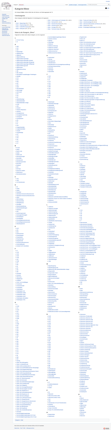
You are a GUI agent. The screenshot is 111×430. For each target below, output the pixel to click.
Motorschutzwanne (52, 294)
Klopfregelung (51, 130)
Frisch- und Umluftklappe (22, 282)
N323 (49, 347)
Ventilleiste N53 (83, 259)
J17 (49, 79)
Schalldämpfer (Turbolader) (86, 80)
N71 (49, 360)
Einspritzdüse (19, 237)
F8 (17, 266)
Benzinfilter (19, 158)
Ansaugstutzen (19, 118)
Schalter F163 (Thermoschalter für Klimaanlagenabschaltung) (94, 92)
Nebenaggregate (52, 374)
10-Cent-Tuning (20, 40)
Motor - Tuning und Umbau (86, 20)
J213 (49, 83)
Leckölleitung (51, 233)
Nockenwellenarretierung (54, 377)
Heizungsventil (51, 61)
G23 (17, 322)
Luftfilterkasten (51, 254)
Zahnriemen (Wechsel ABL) (86, 323)
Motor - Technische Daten (54, 29)
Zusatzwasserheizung (85, 365)
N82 (49, 367)
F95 (17, 270)
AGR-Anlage (19, 90)
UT (80, 205)
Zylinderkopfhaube (84, 379)
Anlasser (18, 107)
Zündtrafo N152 (83, 386)
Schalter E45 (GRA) (84, 89)
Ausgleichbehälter (20, 127)
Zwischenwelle (83, 370)
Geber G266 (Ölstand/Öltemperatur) (24, 376)
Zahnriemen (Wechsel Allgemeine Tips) (89, 325)
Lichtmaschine (51, 247)
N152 (49, 326)
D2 (17, 186)
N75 (49, 361)
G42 (17, 334)
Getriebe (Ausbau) (52, 38)
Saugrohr (82, 71)
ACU (17, 78)
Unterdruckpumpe (84, 200)
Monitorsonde (51, 281)
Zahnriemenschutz (84, 332)
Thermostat (82, 171)
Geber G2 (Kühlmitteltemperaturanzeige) (25, 374)
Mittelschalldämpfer (52, 276)
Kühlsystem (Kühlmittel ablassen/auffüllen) (58, 196)
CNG (17, 180)
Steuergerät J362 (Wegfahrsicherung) (88, 147)
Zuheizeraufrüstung (84, 358)
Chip (17, 178)
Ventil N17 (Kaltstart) (85, 236)
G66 (17, 343)
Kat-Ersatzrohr (51, 109)
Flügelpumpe (19, 278)
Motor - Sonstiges (52, 27)
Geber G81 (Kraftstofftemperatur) (24, 409)
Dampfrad (18, 192)
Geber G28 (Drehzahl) (21, 380)
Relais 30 (82, 40)
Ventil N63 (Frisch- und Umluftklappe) (88, 249)
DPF (17, 211)
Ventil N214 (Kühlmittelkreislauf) (87, 240)
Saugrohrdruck (83, 73)
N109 (49, 318)
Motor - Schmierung (52, 25)
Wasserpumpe (83, 297)
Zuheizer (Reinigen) (84, 354)
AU (17, 123)
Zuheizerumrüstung (84, 361)
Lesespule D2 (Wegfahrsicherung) (56, 245)
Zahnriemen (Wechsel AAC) (86, 321)
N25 (49, 340)
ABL (17, 71)
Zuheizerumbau (83, 360)
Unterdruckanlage (84, 198)
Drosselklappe (19, 218)
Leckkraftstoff (51, 231)
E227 (17, 228)
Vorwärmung (83, 278)
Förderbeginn (19, 289)
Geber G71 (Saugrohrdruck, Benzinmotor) (26, 401)
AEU (17, 85)
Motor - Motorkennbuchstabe (54, 23)
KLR (49, 133)
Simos (81, 131)
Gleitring (50, 40)
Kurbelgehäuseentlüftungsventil (55, 170)
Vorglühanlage (83, 266)
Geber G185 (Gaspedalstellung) (23, 373)
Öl (80, 396)
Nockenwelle (51, 375)
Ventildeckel (83, 256)
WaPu (81, 288)
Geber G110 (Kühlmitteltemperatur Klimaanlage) (27, 367)
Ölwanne (82, 414)
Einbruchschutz (20, 233)
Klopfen (50, 128)
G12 (17, 311)
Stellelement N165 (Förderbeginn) (88, 141)
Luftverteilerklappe (52, 259)
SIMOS (81, 129)
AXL (17, 139)
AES (17, 81)
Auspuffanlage (19, 132)
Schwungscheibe (84, 117)
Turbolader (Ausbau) (85, 183)
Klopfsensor (51, 131)
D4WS (17, 190)
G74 (17, 351)
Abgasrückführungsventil (22, 65)
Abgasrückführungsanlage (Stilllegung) (25, 64)
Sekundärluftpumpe (84, 122)
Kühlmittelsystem (52, 193)
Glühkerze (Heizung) (53, 45)
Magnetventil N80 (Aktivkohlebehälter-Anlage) (58, 269)
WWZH (81, 309)
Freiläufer (18, 280)
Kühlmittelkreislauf (52, 188)
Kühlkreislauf (51, 181)
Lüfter (49, 261)
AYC (17, 141)
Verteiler (82, 263)
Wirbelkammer (83, 308)
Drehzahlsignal (19, 216)
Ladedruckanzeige (52, 210)
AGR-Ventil (19, 92)
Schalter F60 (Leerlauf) (85, 103)
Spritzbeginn (83, 136)
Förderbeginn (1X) (20, 291)
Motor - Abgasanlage (21, 23)
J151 (49, 77)
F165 (17, 255)
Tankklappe (82, 169)
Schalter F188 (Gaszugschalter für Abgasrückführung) (92, 99)
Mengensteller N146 (53, 272)
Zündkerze (82, 381)
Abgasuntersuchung (21, 69)
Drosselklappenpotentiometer (23, 220)
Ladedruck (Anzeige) (53, 208)
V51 (81, 217)
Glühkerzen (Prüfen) (53, 47)
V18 (81, 212)
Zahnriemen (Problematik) (86, 316)
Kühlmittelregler (51, 191)
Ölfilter (81, 403)
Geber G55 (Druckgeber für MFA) (24, 388)
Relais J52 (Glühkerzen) (85, 56)
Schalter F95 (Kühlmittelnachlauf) (87, 110)
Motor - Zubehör (83, 25)
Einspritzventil (19, 240)
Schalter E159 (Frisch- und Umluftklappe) (89, 85)
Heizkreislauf (51, 57)
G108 (17, 306)
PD (49, 392)
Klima (49, 123)
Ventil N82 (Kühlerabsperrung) (87, 254)
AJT (17, 97)
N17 (49, 333)
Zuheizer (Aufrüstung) (85, 349)
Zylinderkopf (83, 374)
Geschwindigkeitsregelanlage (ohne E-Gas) (26, 417)
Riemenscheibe (83, 59)
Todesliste (82, 172)
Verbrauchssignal (84, 261)
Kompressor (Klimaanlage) (54, 149)
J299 (49, 86)
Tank (81, 164)
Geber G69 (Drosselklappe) (22, 395)
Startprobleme (83, 140)
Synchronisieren (83, 157)
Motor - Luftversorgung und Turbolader (57, 20)
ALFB (17, 104)
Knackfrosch (51, 135)
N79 (49, 363)
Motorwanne (51, 302)
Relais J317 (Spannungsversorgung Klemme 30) (91, 52)
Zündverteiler (83, 390)
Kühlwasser (51, 200)
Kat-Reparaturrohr (52, 110)
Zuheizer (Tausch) (84, 356)
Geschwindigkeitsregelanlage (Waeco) (57, 37)
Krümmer (50, 167)
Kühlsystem (51, 195)
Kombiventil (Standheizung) (54, 142)
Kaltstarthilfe (51, 105)
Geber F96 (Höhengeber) (22, 362)
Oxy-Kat (50, 385)
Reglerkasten (51, 416)
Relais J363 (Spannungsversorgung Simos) (90, 54)
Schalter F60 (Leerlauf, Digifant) (87, 105)
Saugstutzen (83, 76)
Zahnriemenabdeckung (85, 330)
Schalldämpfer (83, 78)
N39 (49, 351)
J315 (49, 88)
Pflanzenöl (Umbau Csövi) (54, 397)
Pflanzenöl (50, 394)
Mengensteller (51, 271)
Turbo (81, 179)
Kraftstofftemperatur (52, 165)
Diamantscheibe (20, 200)
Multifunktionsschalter (53, 309)
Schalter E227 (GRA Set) (86, 87)
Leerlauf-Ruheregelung (53, 234)
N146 (49, 323)
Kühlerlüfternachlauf (53, 179)
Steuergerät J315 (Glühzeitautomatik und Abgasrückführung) (94, 145)
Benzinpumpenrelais (21, 161)
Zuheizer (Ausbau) (84, 351)
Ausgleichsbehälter (20, 129)
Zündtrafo (82, 384)
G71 (17, 348)
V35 (81, 213)
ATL (17, 122)
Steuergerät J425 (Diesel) (86, 150)
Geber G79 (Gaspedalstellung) (23, 404)
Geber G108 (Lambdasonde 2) (23, 366)
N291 (49, 344)
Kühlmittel (50, 182)
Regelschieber (51, 414)
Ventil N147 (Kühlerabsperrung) (87, 233)
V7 (80, 220)
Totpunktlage (83, 176)
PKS (49, 399)
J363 (49, 93)
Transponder (83, 178)
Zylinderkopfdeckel (84, 375)
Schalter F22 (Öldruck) (85, 101)
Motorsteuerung (52, 297)
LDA (49, 229)
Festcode (18, 275)
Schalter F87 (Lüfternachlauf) (86, 108)
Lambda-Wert (51, 224)
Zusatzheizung (83, 363)
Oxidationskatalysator (53, 384)
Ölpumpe (82, 410)
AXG (17, 136)
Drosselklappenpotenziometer (23, 222)
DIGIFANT (18, 209)
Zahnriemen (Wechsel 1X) (86, 318)
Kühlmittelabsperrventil (53, 184)
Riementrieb (83, 63)
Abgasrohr (18, 55)
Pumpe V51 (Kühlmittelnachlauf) (55, 409)
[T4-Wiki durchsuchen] (99, 5)
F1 (17, 250)
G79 (17, 353)
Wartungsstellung (84, 294)
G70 (17, 346)
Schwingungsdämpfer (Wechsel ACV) (88, 113)
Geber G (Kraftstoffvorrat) (22, 364)
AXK (17, 137)
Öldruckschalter (83, 401)
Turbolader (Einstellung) (85, 185)
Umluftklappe (83, 195)
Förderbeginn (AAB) (21, 292)
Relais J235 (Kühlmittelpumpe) (87, 49)
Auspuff (18, 130)
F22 (17, 262)
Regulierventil (83, 37)
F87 (17, 268)
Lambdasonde (51, 227)
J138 (49, 76)
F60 (17, 264)
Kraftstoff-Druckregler (53, 151)
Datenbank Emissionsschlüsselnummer (25, 195)
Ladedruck (50, 206)
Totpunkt (82, 174)
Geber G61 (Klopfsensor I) (22, 390)
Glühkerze (50, 44)
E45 (17, 230)
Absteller (18, 76)
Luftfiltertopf (51, 256)
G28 (17, 327)
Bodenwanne (19, 172)
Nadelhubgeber (51, 370)
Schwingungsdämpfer (85, 112)
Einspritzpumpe (20, 239)
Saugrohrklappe (83, 75)
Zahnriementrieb (84, 333)
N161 (49, 330)
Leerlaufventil (51, 241)
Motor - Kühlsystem (20, 28)
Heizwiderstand (51, 62)
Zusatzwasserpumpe (85, 367)
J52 (49, 97)
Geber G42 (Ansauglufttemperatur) (24, 387)
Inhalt (22, 420)
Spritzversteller (83, 138)
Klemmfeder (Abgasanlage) (54, 121)
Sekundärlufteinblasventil (86, 120)
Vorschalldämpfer (84, 275)
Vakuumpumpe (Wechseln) (86, 226)
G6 (17, 337)
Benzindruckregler (20, 156)
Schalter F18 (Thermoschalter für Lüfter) (89, 98)
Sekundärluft (83, 119)
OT (49, 382)
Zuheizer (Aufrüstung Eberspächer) (88, 347)
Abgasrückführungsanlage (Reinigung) (25, 62)
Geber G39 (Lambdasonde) (22, 383)
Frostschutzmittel (20, 285)
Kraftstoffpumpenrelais (53, 161)
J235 (49, 85)
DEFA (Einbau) (19, 199)
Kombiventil (51, 140)
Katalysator (50, 112)
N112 (49, 319)
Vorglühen (82, 268)
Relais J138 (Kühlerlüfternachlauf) (88, 42)
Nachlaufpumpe (52, 368)
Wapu (81, 290)
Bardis (17, 153)
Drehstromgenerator (21, 213)
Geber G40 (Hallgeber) (21, 385)
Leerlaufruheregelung (53, 238)
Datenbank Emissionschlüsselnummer (25, 193)
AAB (17, 46)
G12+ (17, 313)
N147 (49, 325)
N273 (49, 342)
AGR (17, 86)
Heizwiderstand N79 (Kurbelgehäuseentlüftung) (59, 64)
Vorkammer (82, 273)
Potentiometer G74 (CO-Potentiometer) (57, 402)
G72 (17, 350)
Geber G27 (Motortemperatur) (23, 378)
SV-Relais (82, 155)
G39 (17, 330)
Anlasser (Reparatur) (21, 109)
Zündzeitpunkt (83, 391)
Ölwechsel (82, 415)
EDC (17, 232)
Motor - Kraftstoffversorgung (22, 26)
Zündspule (82, 383)
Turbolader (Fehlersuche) (86, 187)
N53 (49, 354)
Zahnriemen (83, 314)
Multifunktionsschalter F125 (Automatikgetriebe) (59, 311)
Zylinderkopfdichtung (85, 377)
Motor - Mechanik (52, 22)
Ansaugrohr (19, 116)
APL (17, 120)
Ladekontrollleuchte (52, 217)
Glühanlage (51, 42)
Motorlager (50, 290)
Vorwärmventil (83, 280)
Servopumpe (83, 127)
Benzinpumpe (19, 160)
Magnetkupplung (52, 265)
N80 (49, 365)
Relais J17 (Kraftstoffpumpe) (86, 45)
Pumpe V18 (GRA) (52, 408)
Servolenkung (83, 126)
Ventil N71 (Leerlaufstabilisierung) (88, 250)
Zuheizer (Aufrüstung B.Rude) (87, 344)
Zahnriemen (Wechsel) (85, 328)
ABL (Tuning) (19, 72)
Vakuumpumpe (83, 222)
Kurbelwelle (51, 172)
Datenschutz (16, 428)
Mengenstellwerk (52, 274)
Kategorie (17, 420)
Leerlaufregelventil (52, 236)
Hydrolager (50, 69)
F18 (17, 259)
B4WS (17, 149)
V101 (81, 210)
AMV (17, 106)
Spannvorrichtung (84, 134)
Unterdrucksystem (84, 203)
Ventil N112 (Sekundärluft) (86, 231)
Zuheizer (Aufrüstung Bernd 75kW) (88, 346)
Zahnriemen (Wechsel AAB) (86, 319)
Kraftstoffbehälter (52, 154)
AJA (17, 95)
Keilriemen (50, 114)
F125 (17, 252)
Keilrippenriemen (52, 116)
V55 (81, 219)
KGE (49, 117)
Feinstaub (18, 273)
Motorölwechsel (51, 306)
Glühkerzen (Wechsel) (53, 49)
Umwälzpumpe (83, 196)
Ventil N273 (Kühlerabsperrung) (87, 243)
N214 (49, 337)
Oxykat (50, 387)
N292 (49, 346)
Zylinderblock (83, 372)
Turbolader (82, 181)
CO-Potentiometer (20, 182)
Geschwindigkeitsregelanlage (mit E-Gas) (25, 415)
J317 (49, 90)
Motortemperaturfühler (53, 299)
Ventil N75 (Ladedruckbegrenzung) (88, 252)
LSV (49, 249)
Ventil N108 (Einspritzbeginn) (86, 227)
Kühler (49, 175)
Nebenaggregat (51, 372)
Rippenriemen (83, 65)
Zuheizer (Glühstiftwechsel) (86, 353)
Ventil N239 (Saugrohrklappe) (87, 241)
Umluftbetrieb (83, 193)
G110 (17, 309)
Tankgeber (82, 167)
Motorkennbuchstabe (53, 288)
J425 (49, 95)
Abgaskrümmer (19, 53)
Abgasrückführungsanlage (22, 58)
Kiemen (50, 119)
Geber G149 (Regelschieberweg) (24, 369)
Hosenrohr (50, 68)
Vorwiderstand (83, 277)
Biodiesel (18, 165)
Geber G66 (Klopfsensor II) (22, 394)
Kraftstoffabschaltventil (53, 152)
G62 (17, 341)
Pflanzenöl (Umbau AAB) (54, 395)
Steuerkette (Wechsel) (85, 154)
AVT (17, 134)
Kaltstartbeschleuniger (53, 103)
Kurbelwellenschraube (53, 174)
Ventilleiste (82, 257)
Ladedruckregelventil (53, 213)
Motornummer (51, 292)
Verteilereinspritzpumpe (85, 264)
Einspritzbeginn (20, 235)
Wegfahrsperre (83, 306)
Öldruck (82, 398)
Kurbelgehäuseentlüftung (54, 168)
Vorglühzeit (82, 271)
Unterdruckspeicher (84, 202)
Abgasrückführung (20, 57)
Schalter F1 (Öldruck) (85, 90)
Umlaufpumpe (83, 191)
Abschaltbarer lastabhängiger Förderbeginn (26, 74)
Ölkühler (82, 408)
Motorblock (50, 285)
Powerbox (50, 404)
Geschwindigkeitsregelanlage (23, 413)
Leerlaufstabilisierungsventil (54, 240)
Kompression (51, 144)
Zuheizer (82, 342)
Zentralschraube (84, 339)
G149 (17, 315)
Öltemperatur (83, 412)
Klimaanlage (51, 124)
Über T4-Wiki (22, 428)
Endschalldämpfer (20, 244)
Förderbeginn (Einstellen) (22, 298)
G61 (17, 339)
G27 (17, 325)
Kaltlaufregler (51, 102)
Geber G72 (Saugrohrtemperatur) (24, 402)
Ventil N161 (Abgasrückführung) (87, 234)
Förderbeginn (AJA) (20, 296)
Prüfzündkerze (51, 406)
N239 (49, 339)
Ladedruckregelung (52, 212)
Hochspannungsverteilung (54, 66)
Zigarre (81, 340)
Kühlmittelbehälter (52, 186)
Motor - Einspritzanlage (21, 25)
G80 (17, 357)
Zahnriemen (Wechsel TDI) (86, 326)
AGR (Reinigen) (20, 88)
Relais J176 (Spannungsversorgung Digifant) (90, 47)
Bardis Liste (19, 154)
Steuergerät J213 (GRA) (85, 143)
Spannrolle (82, 133)
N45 (49, 353)
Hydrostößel (51, 71)
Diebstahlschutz (20, 202)
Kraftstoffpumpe (52, 159)
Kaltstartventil (51, 107)
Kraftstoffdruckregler (53, 156)
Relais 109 (82, 38)
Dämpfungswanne (20, 223)
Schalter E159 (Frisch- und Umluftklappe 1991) (91, 82)
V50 (81, 215)
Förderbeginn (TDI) (20, 299)
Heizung (50, 59)
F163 (17, 254)
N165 (49, 332)
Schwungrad (83, 115)
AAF (17, 49)
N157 (49, 328)
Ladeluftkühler (51, 219)
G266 (17, 323)
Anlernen (18, 111)
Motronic (50, 308)
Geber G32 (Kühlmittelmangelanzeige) (25, 381)
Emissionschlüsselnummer (22, 242)
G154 (17, 316)
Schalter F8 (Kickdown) (85, 106)
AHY (17, 93)
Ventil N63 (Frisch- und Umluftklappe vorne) (90, 247)
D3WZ (17, 188)
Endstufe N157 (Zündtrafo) (22, 246)
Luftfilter (50, 250)
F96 (17, 271)
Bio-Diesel (18, 163)
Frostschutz (19, 284)
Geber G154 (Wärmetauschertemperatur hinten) (27, 371)
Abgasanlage (19, 51)
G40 (17, 332)
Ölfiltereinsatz (83, 405)
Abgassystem (19, 67)
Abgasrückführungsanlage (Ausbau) (24, 60)
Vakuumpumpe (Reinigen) (86, 224)
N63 (49, 356)
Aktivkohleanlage (20, 99)
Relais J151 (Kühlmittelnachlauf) (87, 44)
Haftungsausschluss (30, 428)
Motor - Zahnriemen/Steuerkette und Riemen (90, 23)
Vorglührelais (83, 270)
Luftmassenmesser (52, 257)
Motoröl (50, 304)
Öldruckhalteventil (84, 400)
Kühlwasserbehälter (52, 202)
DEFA (17, 197)
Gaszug (18, 360)
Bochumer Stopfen (20, 170)
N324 (49, 349)
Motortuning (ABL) (52, 301)
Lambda (50, 222)
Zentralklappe (83, 337)
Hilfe (108, 8)
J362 (49, 92)
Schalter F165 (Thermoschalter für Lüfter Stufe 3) (91, 94)
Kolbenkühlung (51, 138)
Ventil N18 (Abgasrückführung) (87, 238)
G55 (17, 336)
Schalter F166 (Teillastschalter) (87, 96)
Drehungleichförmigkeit (21, 215)
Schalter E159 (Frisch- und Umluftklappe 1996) (91, 83)
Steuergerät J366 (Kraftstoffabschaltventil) (89, 148)
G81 (17, 358)
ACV (17, 79)
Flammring (18, 277)
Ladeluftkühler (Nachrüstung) (55, 220)
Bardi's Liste (19, 151)
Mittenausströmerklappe (53, 278)
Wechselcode (83, 302)
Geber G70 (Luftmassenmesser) (23, 397)
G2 (17, 320)
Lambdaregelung (52, 226)
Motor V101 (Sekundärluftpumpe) (56, 283)
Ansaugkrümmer (20, 113)
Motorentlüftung (51, 287)
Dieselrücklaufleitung (21, 206)
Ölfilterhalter (83, 407)
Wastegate (82, 301)
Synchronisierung (84, 159)
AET (17, 83)
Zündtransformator (84, 388)
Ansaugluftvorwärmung (21, 115)
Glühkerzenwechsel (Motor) (54, 52)
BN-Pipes (18, 168)
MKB (49, 279)
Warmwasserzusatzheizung (86, 292)
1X (17, 41)
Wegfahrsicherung (84, 304)
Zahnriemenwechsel (84, 335)
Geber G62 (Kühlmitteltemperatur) (24, 392)
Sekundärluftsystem (84, 124)
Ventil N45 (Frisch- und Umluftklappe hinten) (90, 245)
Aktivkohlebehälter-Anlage (22, 102)
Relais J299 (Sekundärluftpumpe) (87, 51)
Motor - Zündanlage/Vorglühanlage (88, 27)
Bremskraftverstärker (21, 174)
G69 (17, 344)
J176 (49, 81)
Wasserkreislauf (83, 295)
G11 (17, 308)
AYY (17, 143)
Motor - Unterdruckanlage (85, 22)
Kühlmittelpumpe (52, 189)
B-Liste (18, 147)
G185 (17, 318)
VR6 (81, 282)
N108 (49, 316)
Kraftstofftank (51, 163)
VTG (81, 284)
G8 (17, 355)
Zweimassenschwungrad (85, 368)
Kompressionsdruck (52, 145)
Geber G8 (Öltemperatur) (22, 406)
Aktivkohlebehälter (20, 100)
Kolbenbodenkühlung (53, 137)
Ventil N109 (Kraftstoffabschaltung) (88, 229)
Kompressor (51, 147)
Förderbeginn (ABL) (21, 294)
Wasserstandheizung (85, 299)
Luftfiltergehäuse (52, 252)
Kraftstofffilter (51, 158)
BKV (17, 167)
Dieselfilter (18, 204)
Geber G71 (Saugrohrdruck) (22, 399)
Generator (18, 411)
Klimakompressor (52, 126)
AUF (17, 125)
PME (49, 401)
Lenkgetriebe (51, 243)
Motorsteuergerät (52, 295)
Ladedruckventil (52, 215)
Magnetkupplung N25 (53, 267)
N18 (49, 335)
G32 (17, 329)
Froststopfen (19, 287)
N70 (49, 358)
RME (81, 66)
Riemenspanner (83, 61)
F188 (17, 261)
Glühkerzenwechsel (52, 51)
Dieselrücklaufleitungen (21, 207)
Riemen (82, 58)
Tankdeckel (82, 165)
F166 (17, 257)
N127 (49, 321)
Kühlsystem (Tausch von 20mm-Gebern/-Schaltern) (60, 198)
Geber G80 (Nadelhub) (21, 408)
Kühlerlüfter (51, 177)
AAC (17, 48)
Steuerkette (82, 152)
